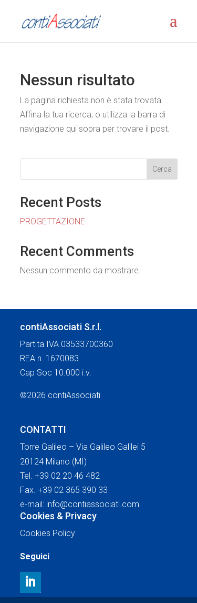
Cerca (162, 169)
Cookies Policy (47, 533)
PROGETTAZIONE (52, 221)
